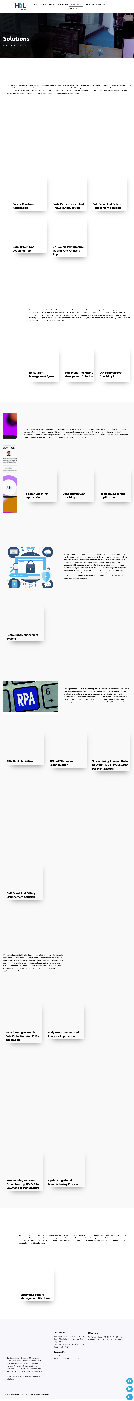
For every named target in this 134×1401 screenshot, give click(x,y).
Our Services (49, 4)
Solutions (75, 4)
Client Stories (69, 9)
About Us (63, 4)
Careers (100, 4)
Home (36, 4)
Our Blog (89, 4)
